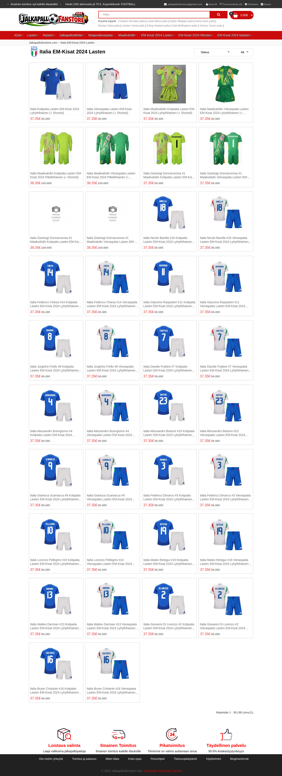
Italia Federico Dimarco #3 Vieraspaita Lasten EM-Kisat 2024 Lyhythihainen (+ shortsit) (225, 497)
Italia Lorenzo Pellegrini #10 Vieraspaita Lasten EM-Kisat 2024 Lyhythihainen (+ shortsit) (109, 562)
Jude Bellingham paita (184, 25)
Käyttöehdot (213, 758)
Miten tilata (112, 758)
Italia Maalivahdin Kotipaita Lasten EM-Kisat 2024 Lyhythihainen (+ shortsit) (169, 111)
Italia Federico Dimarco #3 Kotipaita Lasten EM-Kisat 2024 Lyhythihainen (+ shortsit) (167, 497)
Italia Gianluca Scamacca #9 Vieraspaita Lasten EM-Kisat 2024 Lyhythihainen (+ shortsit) (109, 497)
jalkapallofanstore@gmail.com (183, 4)
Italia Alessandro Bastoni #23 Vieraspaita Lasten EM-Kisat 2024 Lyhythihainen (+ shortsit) (222, 433)
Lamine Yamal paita (133, 25)
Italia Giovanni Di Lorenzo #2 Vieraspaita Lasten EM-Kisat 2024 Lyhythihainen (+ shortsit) (222, 626)
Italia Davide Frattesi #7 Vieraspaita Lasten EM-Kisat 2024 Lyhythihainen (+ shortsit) (224, 368)
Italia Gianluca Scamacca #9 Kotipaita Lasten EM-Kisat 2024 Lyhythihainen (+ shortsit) (55, 497)
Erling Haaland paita (158, 25)
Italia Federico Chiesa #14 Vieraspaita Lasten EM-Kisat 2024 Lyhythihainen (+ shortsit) (112, 304)
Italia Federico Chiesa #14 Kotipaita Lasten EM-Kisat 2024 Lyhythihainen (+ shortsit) (54, 304)
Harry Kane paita (205, 21)
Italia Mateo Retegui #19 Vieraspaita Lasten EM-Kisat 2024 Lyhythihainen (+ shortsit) (224, 562)
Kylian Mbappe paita (181, 21)
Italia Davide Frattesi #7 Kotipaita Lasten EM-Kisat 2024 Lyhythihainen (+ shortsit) (167, 368)
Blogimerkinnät (239, 758)
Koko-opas (134, 758)
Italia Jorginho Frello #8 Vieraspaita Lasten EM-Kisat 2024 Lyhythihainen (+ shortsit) (111, 368)
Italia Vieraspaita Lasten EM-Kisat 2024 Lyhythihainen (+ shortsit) (109, 111)
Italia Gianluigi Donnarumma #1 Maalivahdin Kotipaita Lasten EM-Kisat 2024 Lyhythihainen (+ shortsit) (169, 175)
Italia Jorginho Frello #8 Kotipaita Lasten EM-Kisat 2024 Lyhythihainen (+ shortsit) (54, 368)
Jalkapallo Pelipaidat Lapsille (163, 771)
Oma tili (211, 4)
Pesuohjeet (157, 758)
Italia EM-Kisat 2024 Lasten (77, 42)
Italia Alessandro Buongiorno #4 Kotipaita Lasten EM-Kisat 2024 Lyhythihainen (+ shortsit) (51, 433)
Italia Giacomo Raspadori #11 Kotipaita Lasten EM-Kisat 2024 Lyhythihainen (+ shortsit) (169, 304)
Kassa (266, 4)
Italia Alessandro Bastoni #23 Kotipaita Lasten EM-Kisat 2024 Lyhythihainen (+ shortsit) (168, 433)
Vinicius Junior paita (211, 25)
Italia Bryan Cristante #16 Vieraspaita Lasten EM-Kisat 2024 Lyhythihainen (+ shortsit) (111, 690)
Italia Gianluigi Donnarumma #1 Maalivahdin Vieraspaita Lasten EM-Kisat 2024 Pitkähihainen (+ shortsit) (111, 240)
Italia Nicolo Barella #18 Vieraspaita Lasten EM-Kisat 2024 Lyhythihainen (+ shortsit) (224, 240)
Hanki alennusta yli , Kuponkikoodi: (100, 4)
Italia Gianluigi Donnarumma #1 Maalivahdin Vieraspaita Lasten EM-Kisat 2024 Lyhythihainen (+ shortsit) (224, 175)
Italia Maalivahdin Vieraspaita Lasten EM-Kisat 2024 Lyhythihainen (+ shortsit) (224, 111)
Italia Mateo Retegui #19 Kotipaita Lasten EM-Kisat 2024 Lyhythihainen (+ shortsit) (167, 562)
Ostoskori (251, 4)
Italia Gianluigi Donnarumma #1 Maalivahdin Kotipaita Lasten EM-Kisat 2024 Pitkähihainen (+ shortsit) (55, 240)
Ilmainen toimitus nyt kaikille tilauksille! (34, 4)
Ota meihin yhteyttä (51, 758)
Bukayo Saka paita (109, 25)
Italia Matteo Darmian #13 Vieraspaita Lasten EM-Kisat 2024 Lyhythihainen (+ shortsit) (112, 626)
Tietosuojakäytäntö (185, 758)
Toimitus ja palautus (84, 758)
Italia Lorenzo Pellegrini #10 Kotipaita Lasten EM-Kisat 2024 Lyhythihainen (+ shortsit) (54, 562)
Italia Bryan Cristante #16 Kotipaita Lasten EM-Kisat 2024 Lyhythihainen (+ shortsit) (54, 690)
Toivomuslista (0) (231, 4)
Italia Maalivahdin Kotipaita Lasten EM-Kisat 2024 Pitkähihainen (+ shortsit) (56, 175)
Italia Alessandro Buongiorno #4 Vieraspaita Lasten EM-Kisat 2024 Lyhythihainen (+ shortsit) (109, 433)
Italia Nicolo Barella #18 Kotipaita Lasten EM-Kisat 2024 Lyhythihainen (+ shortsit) (167, 240)
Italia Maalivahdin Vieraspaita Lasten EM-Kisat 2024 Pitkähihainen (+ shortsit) (111, 175)
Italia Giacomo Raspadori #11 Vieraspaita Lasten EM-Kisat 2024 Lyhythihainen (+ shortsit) (222, 304)
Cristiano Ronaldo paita (131, 21)
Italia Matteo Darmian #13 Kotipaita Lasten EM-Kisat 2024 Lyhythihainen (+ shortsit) (54, 626)
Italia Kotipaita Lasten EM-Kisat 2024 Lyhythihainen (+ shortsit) (54, 111)
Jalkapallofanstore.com (43, 42)
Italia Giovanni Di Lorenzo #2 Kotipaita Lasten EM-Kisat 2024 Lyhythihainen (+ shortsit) (168, 626)
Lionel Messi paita (157, 21)
